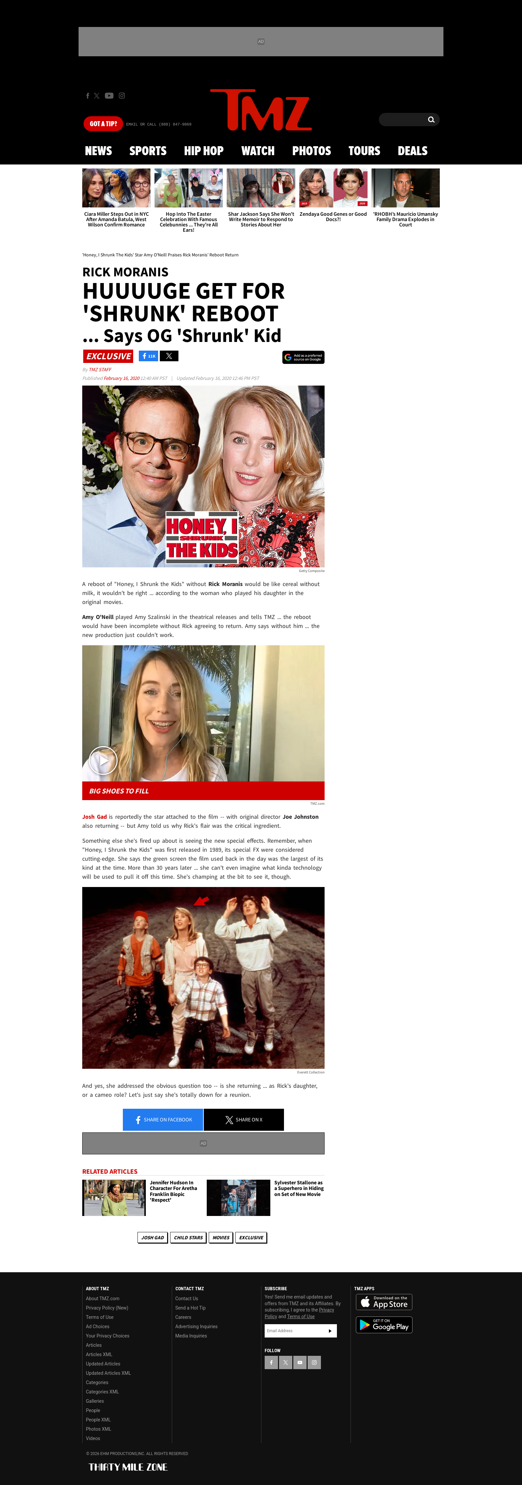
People (93, 1410)
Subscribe (330, 1330)
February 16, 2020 (122, 378)
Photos (311, 151)
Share (163, 1120)
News (98, 151)
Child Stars (188, 1237)
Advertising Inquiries (196, 1326)
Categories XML (102, 1391)
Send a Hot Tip (190, 1308)
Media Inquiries (191, 1335)
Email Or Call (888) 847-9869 (158, 124)
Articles (94, 1345)
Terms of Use (100, 1317)
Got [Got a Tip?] (103, 124)
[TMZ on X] (97, 96)
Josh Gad (152, 1237)
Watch (258, 151)
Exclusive (251, 1237)
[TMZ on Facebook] (87, 96)
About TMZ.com (103, 1298)
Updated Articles (103, 1363)
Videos (93, 1438)
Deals (412, 151)
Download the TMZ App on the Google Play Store (384, 1325)
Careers (183, 1317)
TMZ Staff (100, 369)
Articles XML (99, 1354)
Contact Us (186, 1298)
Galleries (95, 1401)
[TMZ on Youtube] (109, 95)
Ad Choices (98, 1326)
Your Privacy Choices (108, 1335)
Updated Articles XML (108, 1373)
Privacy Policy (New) (107, 1308)
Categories (97, 1382)
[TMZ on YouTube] (300, 1362)
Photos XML (98, 1429)
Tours (364, 151)
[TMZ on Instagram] (122, 96)
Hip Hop (204, 151)
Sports (148, 151)
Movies (220, 1237)
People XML (98, 1419)
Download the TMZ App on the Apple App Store (384, 1302)
